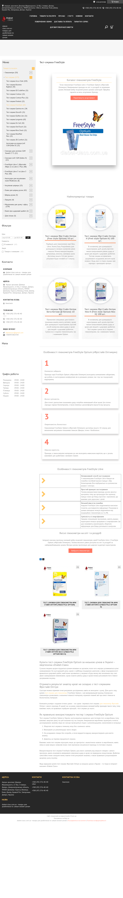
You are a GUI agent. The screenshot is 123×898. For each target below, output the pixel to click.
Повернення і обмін (43, 22)
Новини (79, 16)
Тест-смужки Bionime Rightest (14, 86)
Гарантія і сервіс (81, 22)
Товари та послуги (48, 16)
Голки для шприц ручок (14, 190)
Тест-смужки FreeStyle (14, 105)
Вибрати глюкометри (80, 676)
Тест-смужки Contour (13, 94)
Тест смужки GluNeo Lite (15, 116)
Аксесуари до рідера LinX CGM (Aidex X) (15, 144)
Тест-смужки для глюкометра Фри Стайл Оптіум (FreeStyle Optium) (59, 729)
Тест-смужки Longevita (14, 119)
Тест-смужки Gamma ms (15, 109)
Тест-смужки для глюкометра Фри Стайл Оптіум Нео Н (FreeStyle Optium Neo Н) (59, 778)
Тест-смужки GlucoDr (14, 112)
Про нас (61, 16)
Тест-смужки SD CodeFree (15, 90)
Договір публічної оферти (61, 27)
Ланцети (8, 200)
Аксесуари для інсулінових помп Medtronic (15, 179)
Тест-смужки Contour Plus (15, 98)
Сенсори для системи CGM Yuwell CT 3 (15, 152)
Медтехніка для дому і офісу (16, 204)
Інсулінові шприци (12, 185)
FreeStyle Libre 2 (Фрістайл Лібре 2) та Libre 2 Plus (15, 165)
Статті (70, 16)
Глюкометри (9, 72)
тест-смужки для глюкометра (56, 819)
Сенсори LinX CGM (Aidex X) (16, 158)
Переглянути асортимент (84, 98)
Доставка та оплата (63, 22)
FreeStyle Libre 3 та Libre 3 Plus (15, 172)
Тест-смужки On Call (13, 123)
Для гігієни (9, 216)
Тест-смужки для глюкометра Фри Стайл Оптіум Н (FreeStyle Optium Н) (101, 730)
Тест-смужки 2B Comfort (15, 140)
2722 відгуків (101, 2)
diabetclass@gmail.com (14, 333)
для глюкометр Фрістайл (109, 829)
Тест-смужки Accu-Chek (14, 81)
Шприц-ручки (10, 195)
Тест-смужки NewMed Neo (14, 135)
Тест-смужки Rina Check (14, 130)
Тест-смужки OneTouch (14, 127)
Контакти (89, 16)
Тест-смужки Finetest (13, 101)
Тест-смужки (9, 77)
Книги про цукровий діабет (15, 211)
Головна (33, 16)
